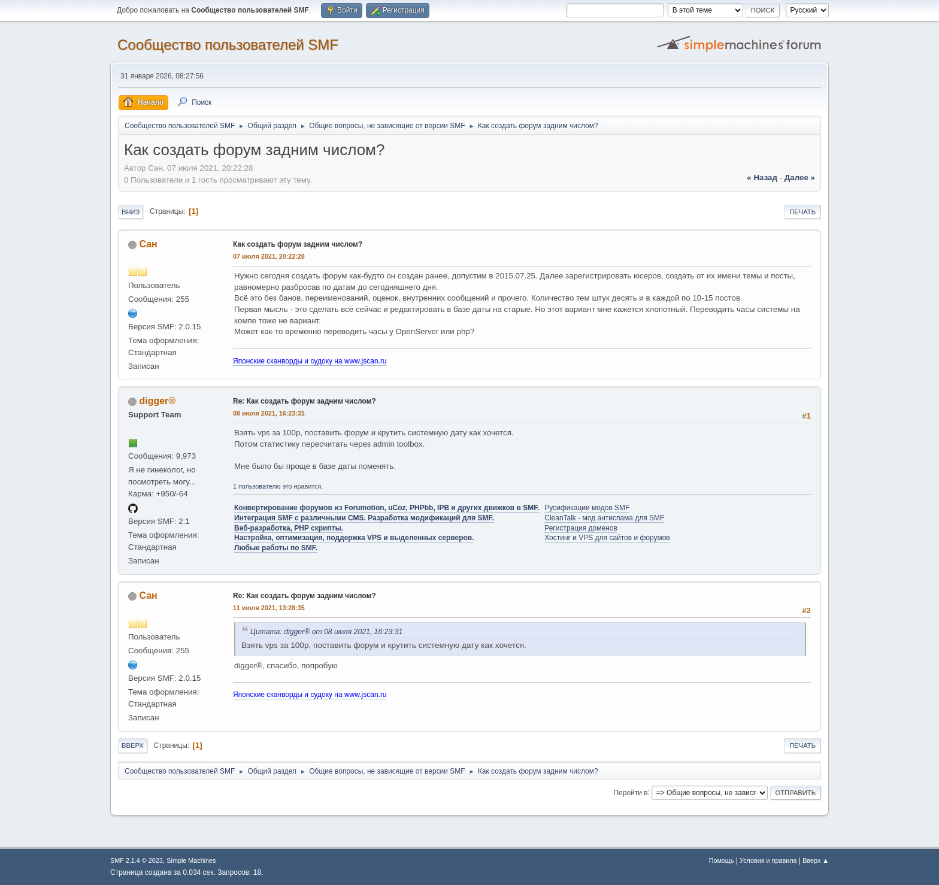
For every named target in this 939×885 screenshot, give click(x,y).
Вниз (131, 212)
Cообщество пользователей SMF (227, 45)
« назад (762, 177)
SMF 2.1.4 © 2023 (136, 860)
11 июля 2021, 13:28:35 (269, 607)
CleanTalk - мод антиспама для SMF (604, 518)
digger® (157, 401)
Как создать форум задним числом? (297, 244)
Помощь (721, 860)
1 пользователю (257, 486)
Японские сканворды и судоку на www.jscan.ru (310, 361)
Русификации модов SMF (586, 508)
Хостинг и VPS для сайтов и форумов (607, 538)
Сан (148, 244)
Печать (802, 212)
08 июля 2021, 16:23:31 (269, 413)
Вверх (133, 745)
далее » (799, 177)
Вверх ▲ (815, 860)
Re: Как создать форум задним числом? (304, 401)
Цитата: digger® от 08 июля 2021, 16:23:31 (326, 632)
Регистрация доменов (580, 528)
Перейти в (630, 792)
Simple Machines (191, 860)
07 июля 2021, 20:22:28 (269, 256)
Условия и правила (768, 860)
